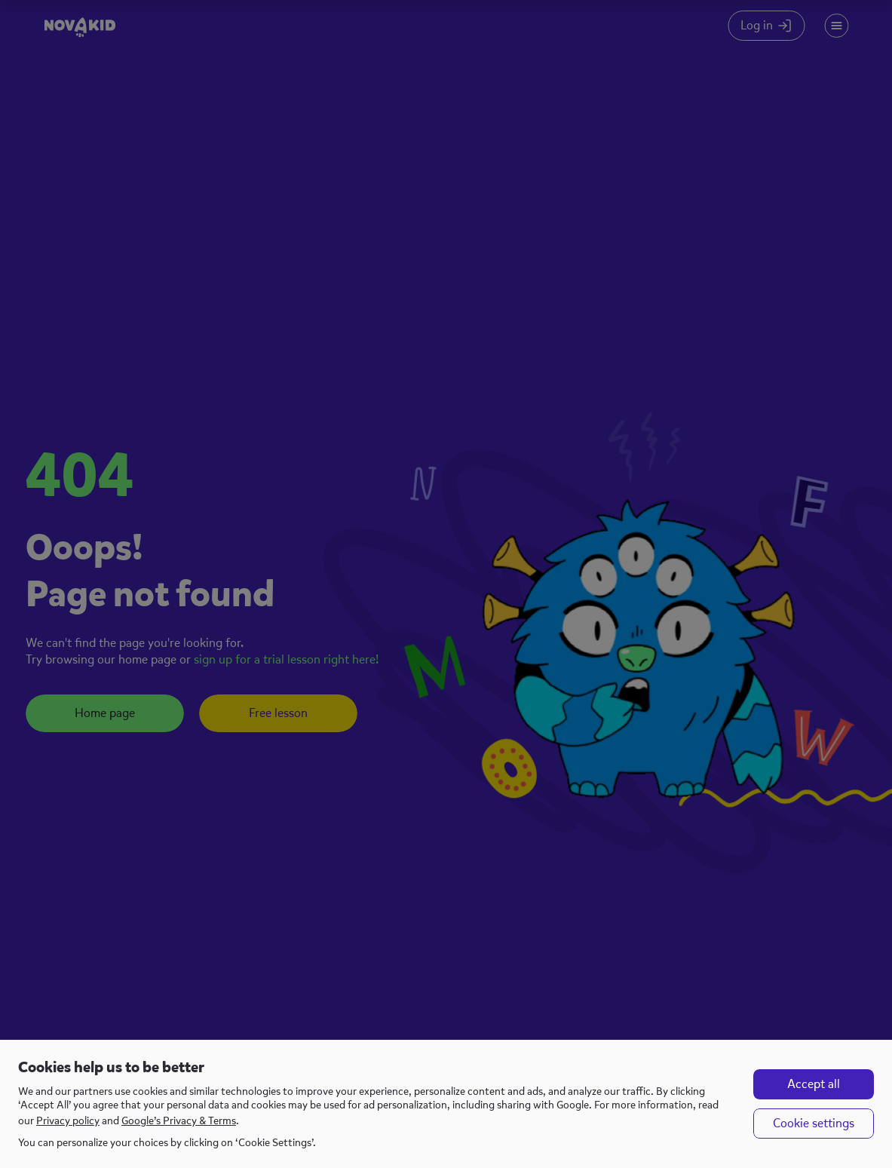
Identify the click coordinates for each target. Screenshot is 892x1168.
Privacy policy (68, 1121)
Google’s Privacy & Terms (178, 1121)
